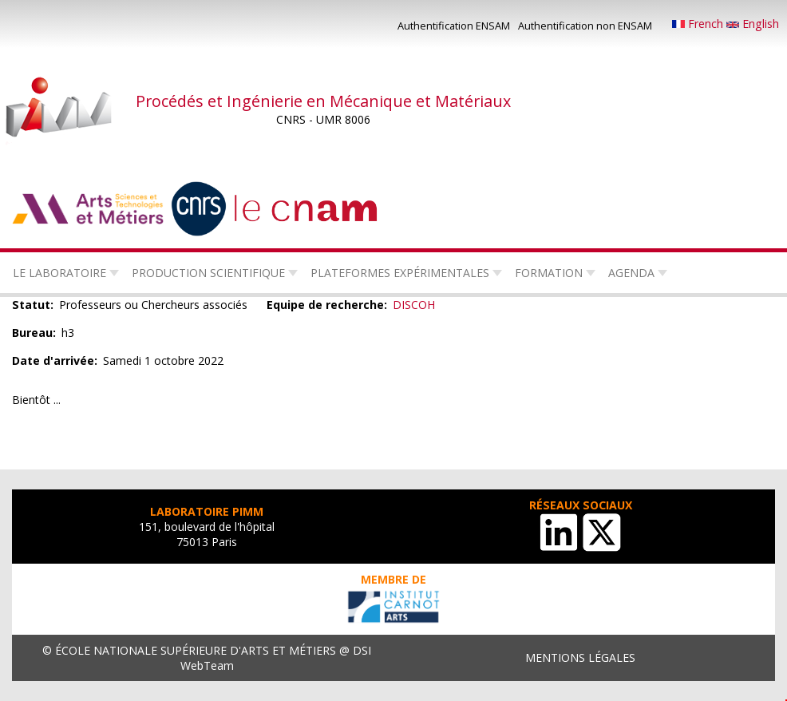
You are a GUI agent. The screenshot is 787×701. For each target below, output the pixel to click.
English (752, 23)
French (699, 23)
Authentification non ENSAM (585, 25)
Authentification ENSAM (453, 25)
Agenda (631, 272)
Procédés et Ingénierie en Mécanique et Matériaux (323, 101)
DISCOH (414, 304)
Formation (549, 272)
